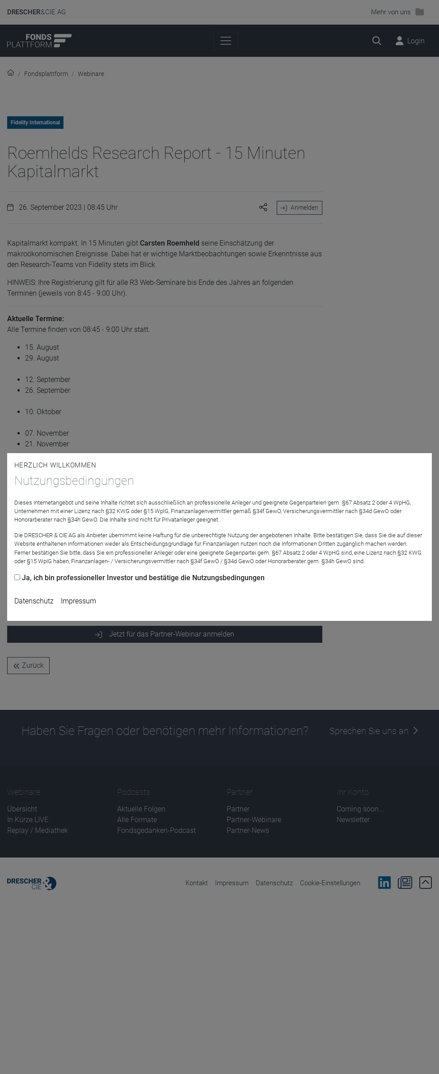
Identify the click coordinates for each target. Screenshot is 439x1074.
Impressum (78, 601)
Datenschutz (34, 601)
